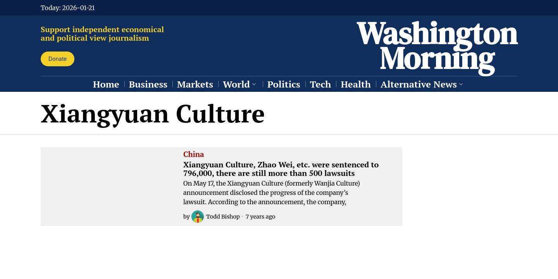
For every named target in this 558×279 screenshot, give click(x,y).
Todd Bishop (215, 216)
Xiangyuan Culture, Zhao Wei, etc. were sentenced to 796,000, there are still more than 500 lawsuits (281, 168)
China (193, 154)
